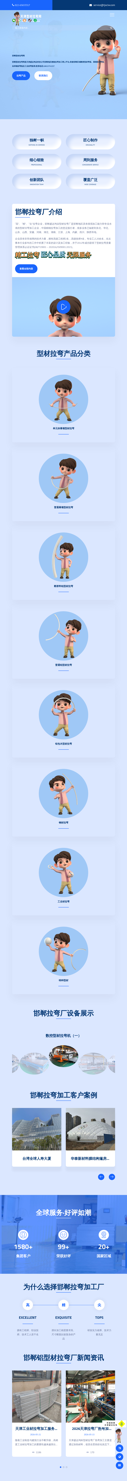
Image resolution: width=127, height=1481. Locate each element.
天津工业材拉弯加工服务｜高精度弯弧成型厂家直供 (36, 1431)
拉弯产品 (21, 75)
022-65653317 (21, 5)
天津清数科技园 (36, 1158)
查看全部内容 (26, 268)
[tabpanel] (36, 1413)
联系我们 (43, 75)
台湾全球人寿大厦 (90, 1158)
